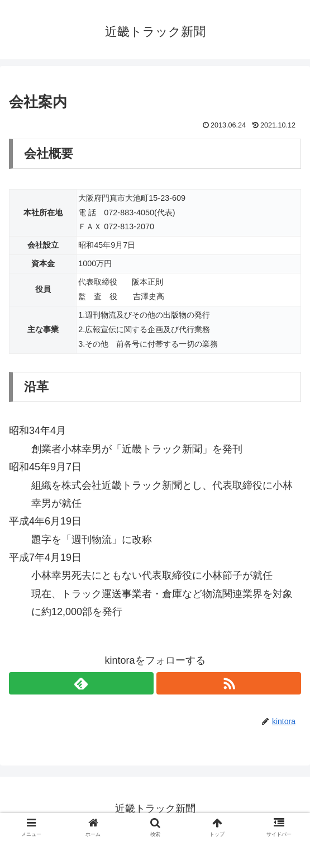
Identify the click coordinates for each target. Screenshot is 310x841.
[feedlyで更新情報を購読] (81, 683)
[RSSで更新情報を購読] (228, 683)
